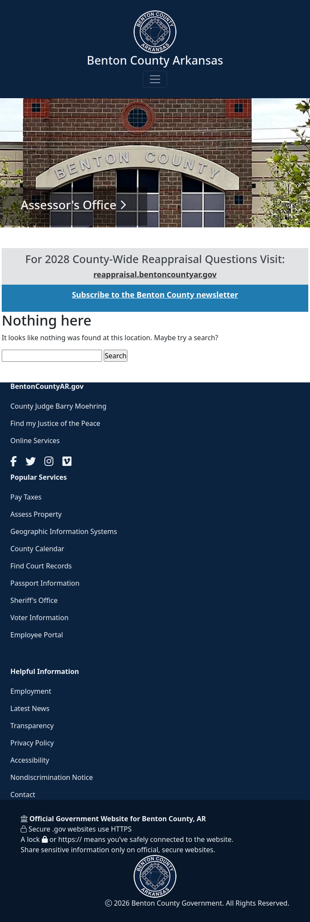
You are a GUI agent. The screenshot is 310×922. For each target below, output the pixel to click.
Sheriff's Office (34, 600)
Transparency (32, 725)
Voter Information (39, 617)
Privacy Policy (32, 743)
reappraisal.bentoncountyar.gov (155, 274)
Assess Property (36, 514)
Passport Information (45, 583)
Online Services (35, 440)
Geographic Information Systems (63, 531)
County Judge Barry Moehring (58, 406)
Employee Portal (36, 635)
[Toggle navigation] (155, 79)
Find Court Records (41, 566)
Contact (22, 794)
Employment (30, 691)
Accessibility (29, 760)
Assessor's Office (68, 204)
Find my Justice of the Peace (55, 423)
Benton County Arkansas (155, 60)
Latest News (30, 708)
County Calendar (37, 548)
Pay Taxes (25, 497)
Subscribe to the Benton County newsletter (155, 294)
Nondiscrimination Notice (51, 777)
